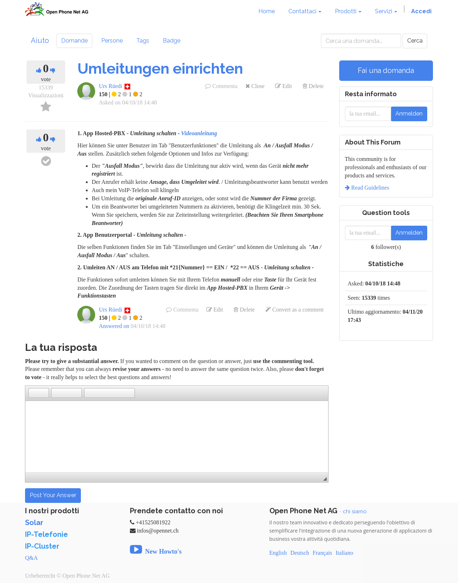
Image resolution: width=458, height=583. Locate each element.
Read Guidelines (369, 188)
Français (322, 553)
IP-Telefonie (46, 534)
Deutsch (299, 553)
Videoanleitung (199, 133)
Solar (34, 522)
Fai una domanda (386, 70)
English (278, 553)
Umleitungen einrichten (160, 68)
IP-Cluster (42, 546)
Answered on (114, 326)
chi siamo (355, 511)
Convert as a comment (297, 310)
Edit (286, 86)
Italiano (344, 553)
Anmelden (409, 113)
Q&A (31, 558)
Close (257, 86)
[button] (34, 393)
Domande (74, 40)
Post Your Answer (53, 495)
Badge (171, 40)
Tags (142, 40)
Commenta (224, 86)
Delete (315, 86)
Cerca (415, 40)
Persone (112, 40)
